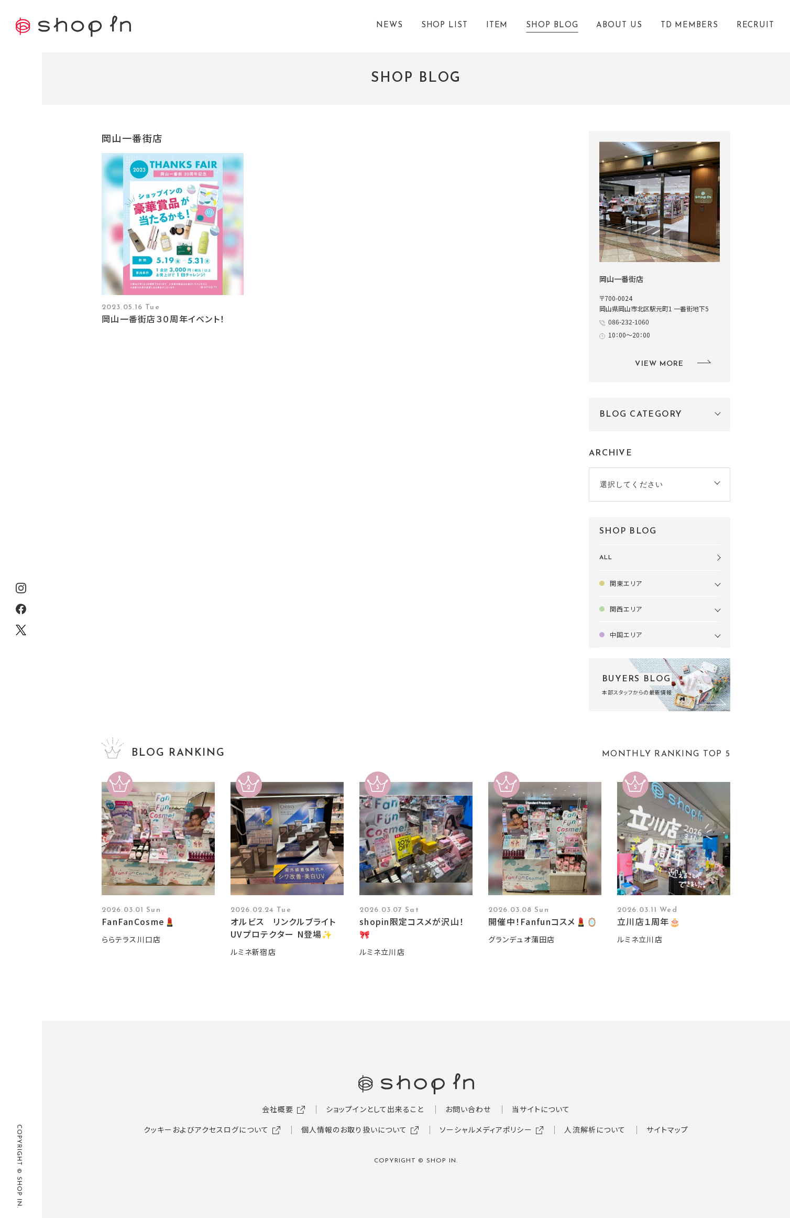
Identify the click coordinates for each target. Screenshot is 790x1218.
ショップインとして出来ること (375, 1109)
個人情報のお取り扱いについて (354, 1129)
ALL (605, 557)
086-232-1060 (628, 321)
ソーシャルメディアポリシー (486, 1129)
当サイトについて (541, 1109)
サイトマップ (667, 1129)
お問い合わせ (468, 1109)
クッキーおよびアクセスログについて (206, 1129)
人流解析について (595, 1129)
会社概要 (277, 1109)
